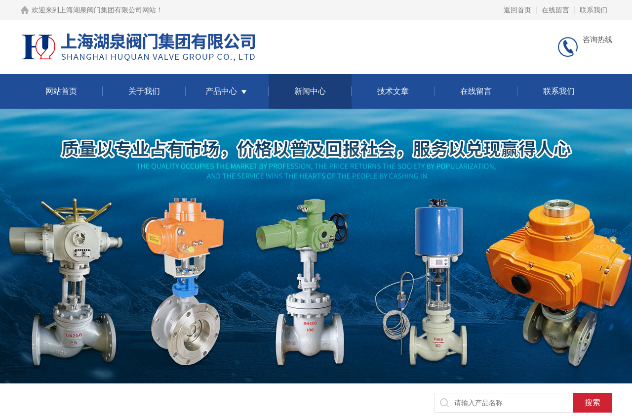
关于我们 (144, 91)
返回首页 (517, 10)
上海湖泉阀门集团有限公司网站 (107, 10)
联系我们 (593, 10)
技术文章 (393, 91)
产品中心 (221, 91)
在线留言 (555, 10)
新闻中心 (310, 91)
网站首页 (61, 91)
